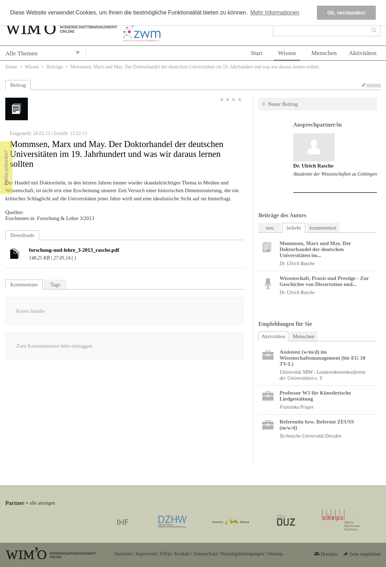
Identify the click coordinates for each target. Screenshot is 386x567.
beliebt (294, 228)
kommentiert (323, 228)
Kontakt (182, 553)
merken (373, 84)
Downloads (22, 235)
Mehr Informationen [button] (274, 13)
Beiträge (55, 66)
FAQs (165, 553)
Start (256, 52)
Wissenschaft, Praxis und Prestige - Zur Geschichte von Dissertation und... (324, 281)
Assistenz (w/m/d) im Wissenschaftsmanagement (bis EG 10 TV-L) (323, 358)
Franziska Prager (297, 407)
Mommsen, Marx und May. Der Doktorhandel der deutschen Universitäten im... (315, 249)
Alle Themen (21, 53)
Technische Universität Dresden (310, 436)
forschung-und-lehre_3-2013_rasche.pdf (74, 250)
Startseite (123, 553)
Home (11, 66)
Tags (55, 284)
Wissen (287, 52)
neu (270, 228)
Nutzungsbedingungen (242, 553)
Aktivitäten (362, 52)
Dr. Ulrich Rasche (313, 166)
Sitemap (275, 553)
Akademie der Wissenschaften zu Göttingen (335, 174)
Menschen (324, 52)
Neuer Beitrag (283, 104)
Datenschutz (205, 553)
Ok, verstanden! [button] (346, 13)
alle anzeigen (42, 503)
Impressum (146, 553)
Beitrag (18, 85)
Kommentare (24, 284)
